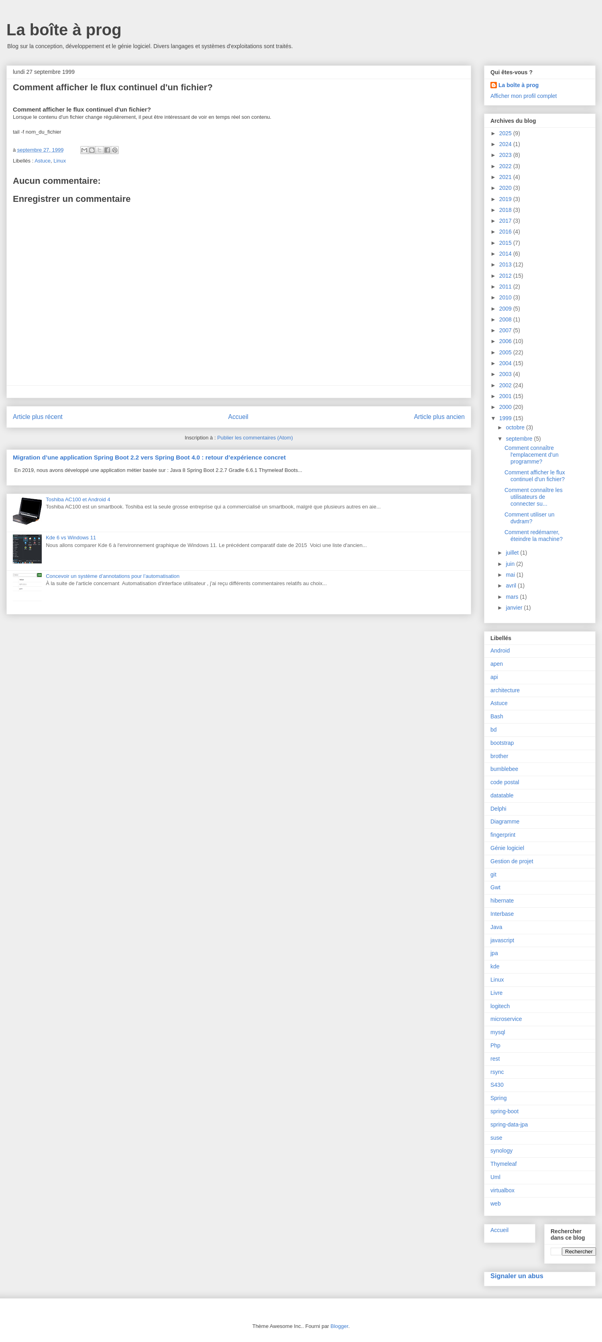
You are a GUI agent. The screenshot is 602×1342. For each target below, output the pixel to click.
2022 (506, 166)
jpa (494, 953)
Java (496, 927)
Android (500, 650)
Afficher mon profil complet (523, 96)
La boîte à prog (64, 30)
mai (511, 574)
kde (495, 966)
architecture (505, 690)
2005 (506, 352)
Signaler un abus (516, 1275)
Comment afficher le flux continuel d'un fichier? (534, 475)
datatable (502, 795)
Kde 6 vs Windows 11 (71, 538)
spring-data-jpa (509, 1124)
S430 (497, 1085)
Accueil (238, 416)
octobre (516, 427)
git (493, 874)
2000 (506, 407)
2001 (506, 396)
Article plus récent (38, 416)
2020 (506, 188)
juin (511, 564)
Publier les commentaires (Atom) (255, 438)
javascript (502, 940)
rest (495, 1058)
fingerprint (502, 835)
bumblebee (504, 769)
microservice (506, 1019)
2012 (506, 275)
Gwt (495, 887)
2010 (506, 297)
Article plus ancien (439, 416)
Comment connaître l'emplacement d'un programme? (531, 455)
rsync (497, 1072)
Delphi (498, 808)
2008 (506, 319)
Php (495, 1045)
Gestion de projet (511, 861)
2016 (506, 231)
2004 (506, 363)
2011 (506, 286)
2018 (506, 210)
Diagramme (504, 821)
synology (501, 1150)
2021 (506, 177)
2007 (506, 330)
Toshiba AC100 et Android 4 (78, 499)
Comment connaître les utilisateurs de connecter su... (533, 497)
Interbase (502, 914)
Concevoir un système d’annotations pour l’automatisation (112, 576)
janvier (515, 607)
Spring (498, 1098)
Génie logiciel (507, 848)
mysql (497, 1032)
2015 (506, 243)
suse (496, 1138)
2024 (506, 144)
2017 (506, 221)
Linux (59, 161)
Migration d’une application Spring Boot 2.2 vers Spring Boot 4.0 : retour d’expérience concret (149, 457)
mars (513, 597)
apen (496, 664)
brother (499, 756)
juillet (513, 552)
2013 (506, 264)
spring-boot (504, 1111)
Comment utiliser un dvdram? (529, 518)
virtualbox (502, 1190)
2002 (506, 385)
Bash (496, 716)
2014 (506, 253)
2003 (506, 374)
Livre (496, 993)
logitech (500, 1006)
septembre (520, 438)
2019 (506, 199)
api (494, 677)
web (495, 1203)
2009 (506, 308)
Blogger (339, 1326)
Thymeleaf (503, 1164)
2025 (506, 133)
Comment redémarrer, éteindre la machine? (533, 535)
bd (493, 729)
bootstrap (502, 743)
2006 (506, 341)
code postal (504, 782)
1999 (506, 418)
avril (512, 585)
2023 (506, 155)
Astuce (43, 161)
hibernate (502, 900)
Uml (495, 1177)
